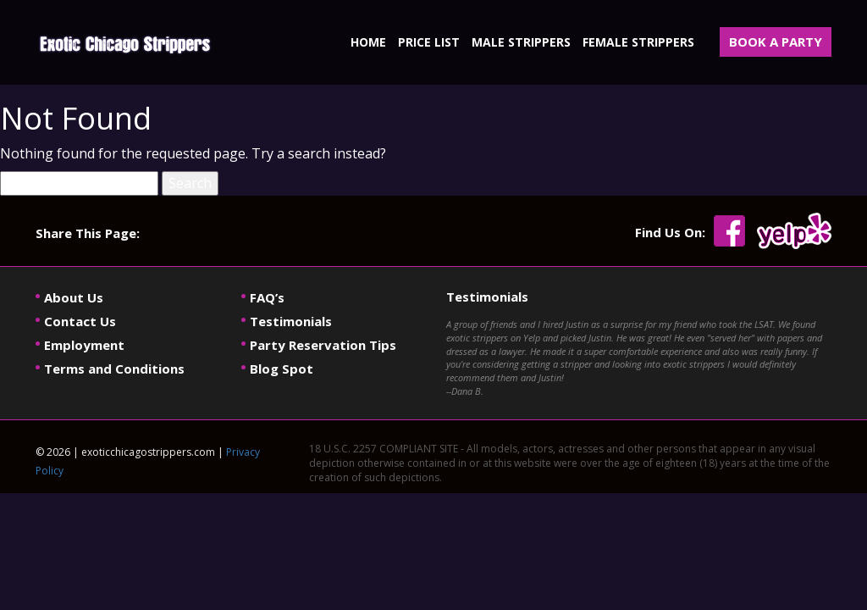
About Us (73, 297)
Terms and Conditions (114, 368)
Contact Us (80, 321)
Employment (84, 344)
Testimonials (291, 321)
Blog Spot (281, 368)
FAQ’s (267, 297)
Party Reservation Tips (323, 344)
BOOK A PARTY (775, 41)
